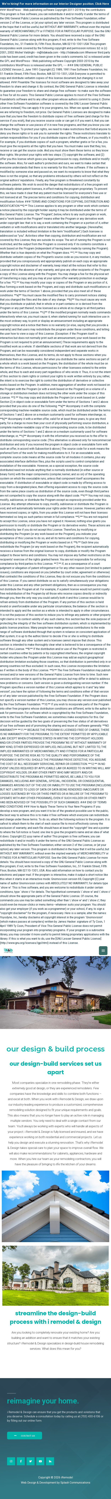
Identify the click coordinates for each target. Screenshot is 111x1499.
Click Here (102, 4)
